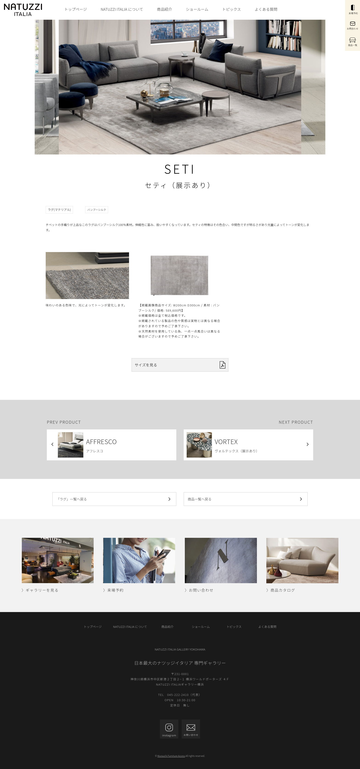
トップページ (75, 9)
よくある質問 (266, 9)
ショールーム (197, 9)
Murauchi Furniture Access (171, 756)
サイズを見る (180, 365)
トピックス (231, 9)
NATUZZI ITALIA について (122, 9)
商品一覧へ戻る (246, 499)
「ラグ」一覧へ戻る (114, 499)
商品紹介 (164, 9)
